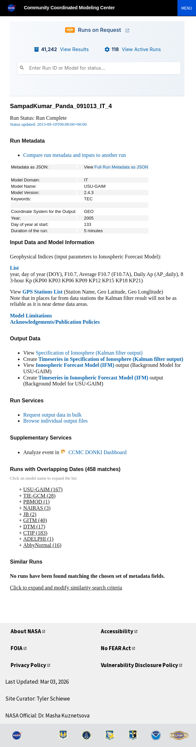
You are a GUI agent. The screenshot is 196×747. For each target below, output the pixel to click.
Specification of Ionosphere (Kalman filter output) (89, 353)
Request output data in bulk (52, 415)
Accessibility (117, 631)
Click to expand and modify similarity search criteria (66, 587)
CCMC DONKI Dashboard (93, 452)
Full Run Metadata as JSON (121, 167)
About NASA (26, 631)
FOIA (17, 648)
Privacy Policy (28, 665)
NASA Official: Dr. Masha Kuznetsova (47, 715)
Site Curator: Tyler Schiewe (37, 698)
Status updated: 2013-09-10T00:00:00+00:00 (48, 124)
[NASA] (14, 8)
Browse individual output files (55, 421)
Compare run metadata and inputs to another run (74, 155)
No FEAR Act (116, 648)
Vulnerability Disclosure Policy (139, 665)
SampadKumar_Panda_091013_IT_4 (61, 106)
